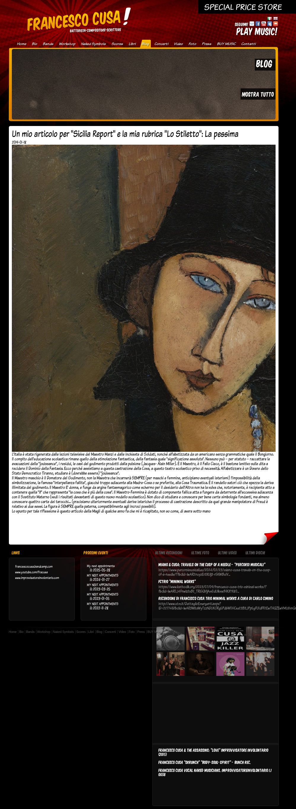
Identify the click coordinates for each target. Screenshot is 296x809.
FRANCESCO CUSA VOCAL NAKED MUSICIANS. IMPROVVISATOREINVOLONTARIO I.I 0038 (215, 772)
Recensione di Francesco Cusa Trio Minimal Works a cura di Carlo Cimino (216, 598)
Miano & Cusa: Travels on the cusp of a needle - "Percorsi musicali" (212, 564)
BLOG (264, 63)
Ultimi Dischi (255, 553)
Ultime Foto (200, 553)
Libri (132, 43)
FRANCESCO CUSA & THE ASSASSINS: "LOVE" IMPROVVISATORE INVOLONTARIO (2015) (213, 752)
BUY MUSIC (226, 43)
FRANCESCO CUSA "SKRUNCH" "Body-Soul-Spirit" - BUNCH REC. (205, 762)
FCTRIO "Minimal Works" (177, 581)
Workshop (67, 43)
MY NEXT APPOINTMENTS (102, 575)
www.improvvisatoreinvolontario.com (37, 577)
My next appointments (101, 565)
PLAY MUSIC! (257, 31)
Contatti (248, 43)
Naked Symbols (93, 43)
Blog (145, 43)
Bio (34, 43)
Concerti (161, 43)
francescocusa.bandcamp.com (33, 566)
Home (21, 43)
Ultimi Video (227, 553)
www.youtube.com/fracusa (31, 572)
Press (206, 43)
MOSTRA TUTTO (258, 94)
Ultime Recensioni (169, 553)
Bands (48, 43)
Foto (192, 43)
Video (178, 43)
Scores (117, 43)
